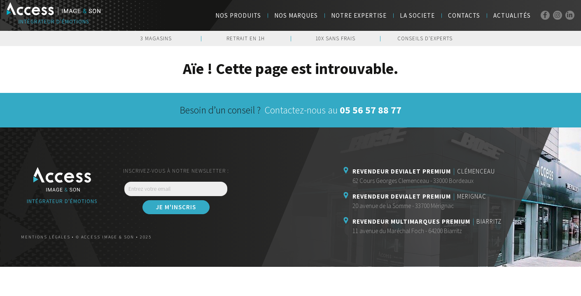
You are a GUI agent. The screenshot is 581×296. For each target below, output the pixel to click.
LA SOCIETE (417, 15)
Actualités (512, 15)
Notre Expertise (359, 15)
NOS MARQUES (296, 15)
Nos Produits (238, 15)
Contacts (464, 15)
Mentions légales (45, 237)
